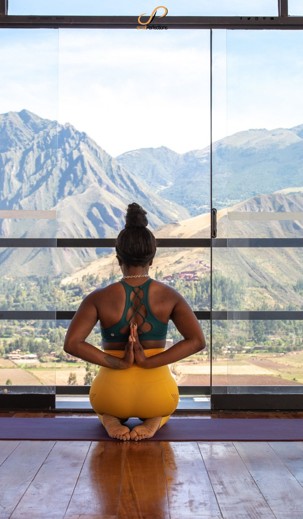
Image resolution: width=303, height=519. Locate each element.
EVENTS (46, 18)
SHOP (32, 18)
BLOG (60, 18)
